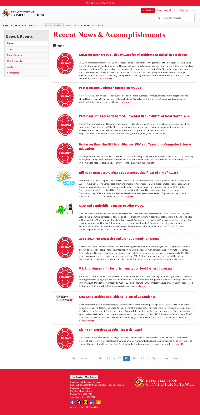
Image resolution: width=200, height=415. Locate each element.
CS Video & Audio (14, 61)
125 (119, 358)
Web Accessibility (78, 407)
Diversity (87, 25)
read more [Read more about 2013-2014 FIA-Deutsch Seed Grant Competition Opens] (178, 259)
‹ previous (83, 358)
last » (175, 358)
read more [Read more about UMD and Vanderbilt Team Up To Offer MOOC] (120, 229)
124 (113, 358)
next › (167, 358)
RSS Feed (98, 402)
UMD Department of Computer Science (25, 13)
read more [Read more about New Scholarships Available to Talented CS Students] (88, 320)
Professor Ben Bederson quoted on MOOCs (110, 87)
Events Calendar (14, 55)
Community (72, 25)
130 (153, 358)
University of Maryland (100, 3)
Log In (194, 10)
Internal (167, 10)
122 (99, 358)
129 (147, 358)
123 (106, 358)
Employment (147, 10)
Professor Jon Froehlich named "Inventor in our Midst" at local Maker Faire (134, 116)
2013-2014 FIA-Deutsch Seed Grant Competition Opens (119, 238)
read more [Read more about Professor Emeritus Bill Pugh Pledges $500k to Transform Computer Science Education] (148, 162)
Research (20, 25)
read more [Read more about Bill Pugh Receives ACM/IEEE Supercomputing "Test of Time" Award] (127, 196)
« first (73, 358)
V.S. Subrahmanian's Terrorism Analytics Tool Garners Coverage (125, 268)
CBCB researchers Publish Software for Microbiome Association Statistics (133, 54)
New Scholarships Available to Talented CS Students (117, 296)
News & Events (53, 25)
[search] (175, 18)
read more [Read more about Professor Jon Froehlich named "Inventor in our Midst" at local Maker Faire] (158, 133)
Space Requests (180, 10)
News (10, 43)
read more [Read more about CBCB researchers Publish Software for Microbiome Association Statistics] (106, 78)
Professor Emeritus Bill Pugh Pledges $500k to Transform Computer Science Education (135, 146)
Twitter (79, 402)
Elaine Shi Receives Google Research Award (110, 329)
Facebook (72, 402)
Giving (99, 25)
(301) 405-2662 (88, 397)
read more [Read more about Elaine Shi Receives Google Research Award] (177, 344)
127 (133, 358)
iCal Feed (11, 66)
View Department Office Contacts (84, 377)
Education (35, 25)
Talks (9, 49)
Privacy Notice (93, 407)
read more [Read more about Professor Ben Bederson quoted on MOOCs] (126, 102)
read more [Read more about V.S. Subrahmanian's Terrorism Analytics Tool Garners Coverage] (142, 286)
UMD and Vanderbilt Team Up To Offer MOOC (111, 205)
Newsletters (13, 72)
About (158, 10)
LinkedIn (92, 402)
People (7, 25)
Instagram (85, 402)
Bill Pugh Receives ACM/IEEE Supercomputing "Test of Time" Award (128, 172)
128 (140, 358)
